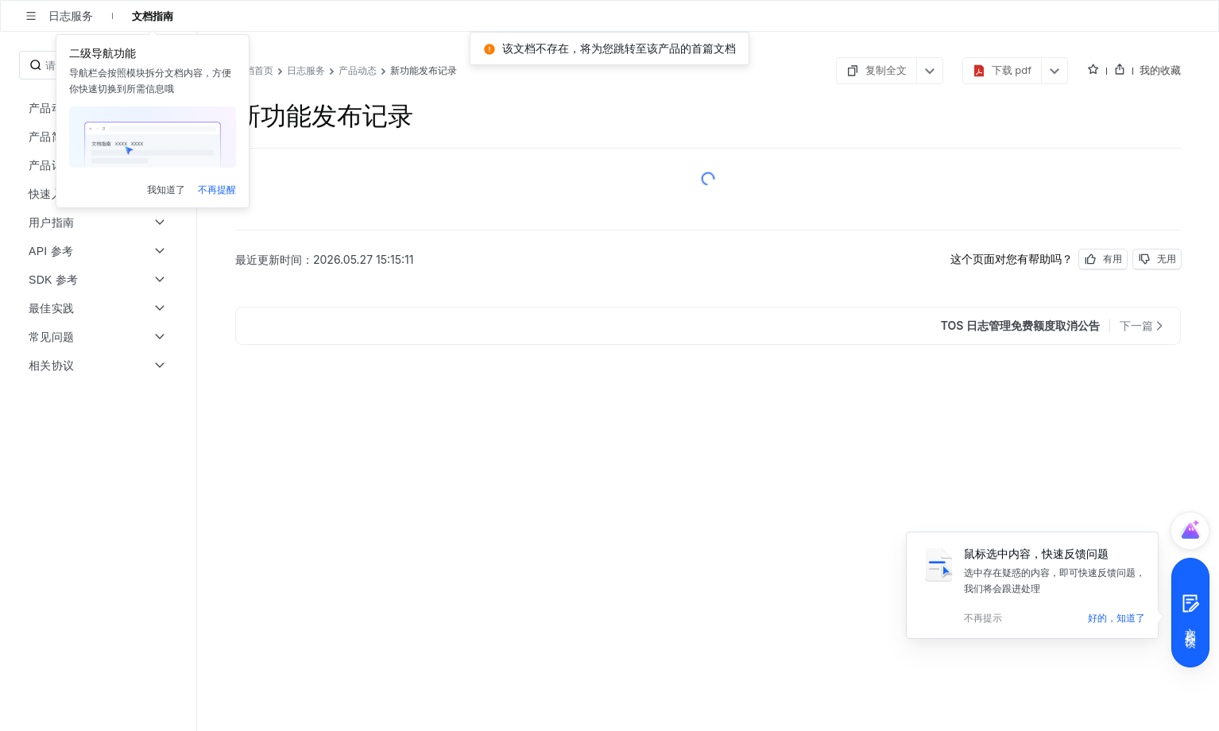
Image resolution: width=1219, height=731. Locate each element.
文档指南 (152, 16)
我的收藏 (1160, 70)
